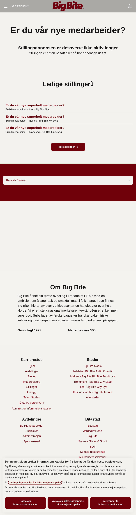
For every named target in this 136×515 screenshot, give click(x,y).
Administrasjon (32, 436)
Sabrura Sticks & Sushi (92, 441)
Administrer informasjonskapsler (32, 408)
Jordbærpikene (92, 431)
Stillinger (31, 386)
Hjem (31, 366)
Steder (32, 376)
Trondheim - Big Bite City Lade (93, 381)
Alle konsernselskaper (92, 457)
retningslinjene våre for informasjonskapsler (35, 482)
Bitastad (93, 425)
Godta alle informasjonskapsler (25, 503)
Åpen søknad (31, 441)
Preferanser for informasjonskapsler (110, 503)
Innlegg (31, 392)
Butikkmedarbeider (31, 425)
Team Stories (31, 397)
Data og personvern (31, 402)
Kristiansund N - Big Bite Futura (92, 392)
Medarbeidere (31, 381)
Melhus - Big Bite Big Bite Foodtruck (92, 376)
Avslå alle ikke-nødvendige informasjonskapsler (68, 503)
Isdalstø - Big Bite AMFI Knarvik (92, 371)
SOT (93, 446)
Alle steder (92, 397)
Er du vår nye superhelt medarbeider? (68, 105)
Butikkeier (31, 431)
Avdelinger (31, 371)
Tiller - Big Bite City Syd (92, 386)
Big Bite (92, 436)
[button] (129, 6)
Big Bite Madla (93, 366)
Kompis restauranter (92, 451)
